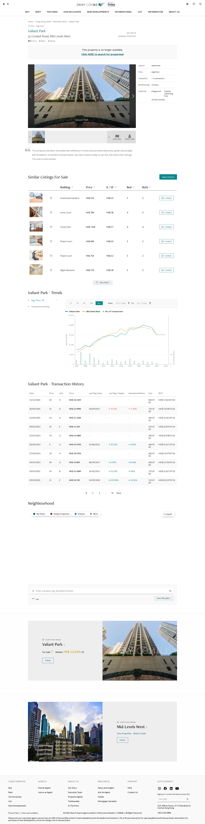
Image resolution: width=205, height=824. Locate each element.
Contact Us (133, 792)
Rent (10, 792)
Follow (48, 660)
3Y (77, 303)
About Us (73, 781)
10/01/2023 (34, 462)
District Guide (139, 733)
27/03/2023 (34, 453)
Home (30, 21)
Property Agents (75, 796)
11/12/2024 (34, 400)
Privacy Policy (13, 813)
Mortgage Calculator (107, 801)
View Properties (124, 733)
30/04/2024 (34, 408)
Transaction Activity (40, 306)
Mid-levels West (60, 21)
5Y (84, 303)
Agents (42, 781)
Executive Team (75, 792)
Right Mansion (67, 270)
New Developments (17, 805)
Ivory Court (65, 212)
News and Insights (106, 788)
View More (102, 282)
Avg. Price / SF (37, 300)
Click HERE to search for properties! (102, 54)
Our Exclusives (15, 796)
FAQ (130, 788)
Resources (104, 781)
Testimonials (73, 801)
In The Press (73, 805)
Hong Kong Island (43, 21)
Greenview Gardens (69, 198)
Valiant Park (74, 21)
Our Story (72, 788)
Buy (10, 788)
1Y (71, 303)
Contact (166, 198)
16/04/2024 (34, 417)
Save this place (163, 598)
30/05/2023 (34, 426)
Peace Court (66, 241)
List (10, 801)
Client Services (16, 781)
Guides (101, 796)
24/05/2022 (34, 471)
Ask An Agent (104, 792)
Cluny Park (65, 227)
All (99, 303)
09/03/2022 (34, 480)
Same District (168, 177)
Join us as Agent (45, 792)
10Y (91, 303)
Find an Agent (44, 788)
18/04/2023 (34, 444)
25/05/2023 (34, 435)
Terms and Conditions (29, 813)
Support (132, 781)
